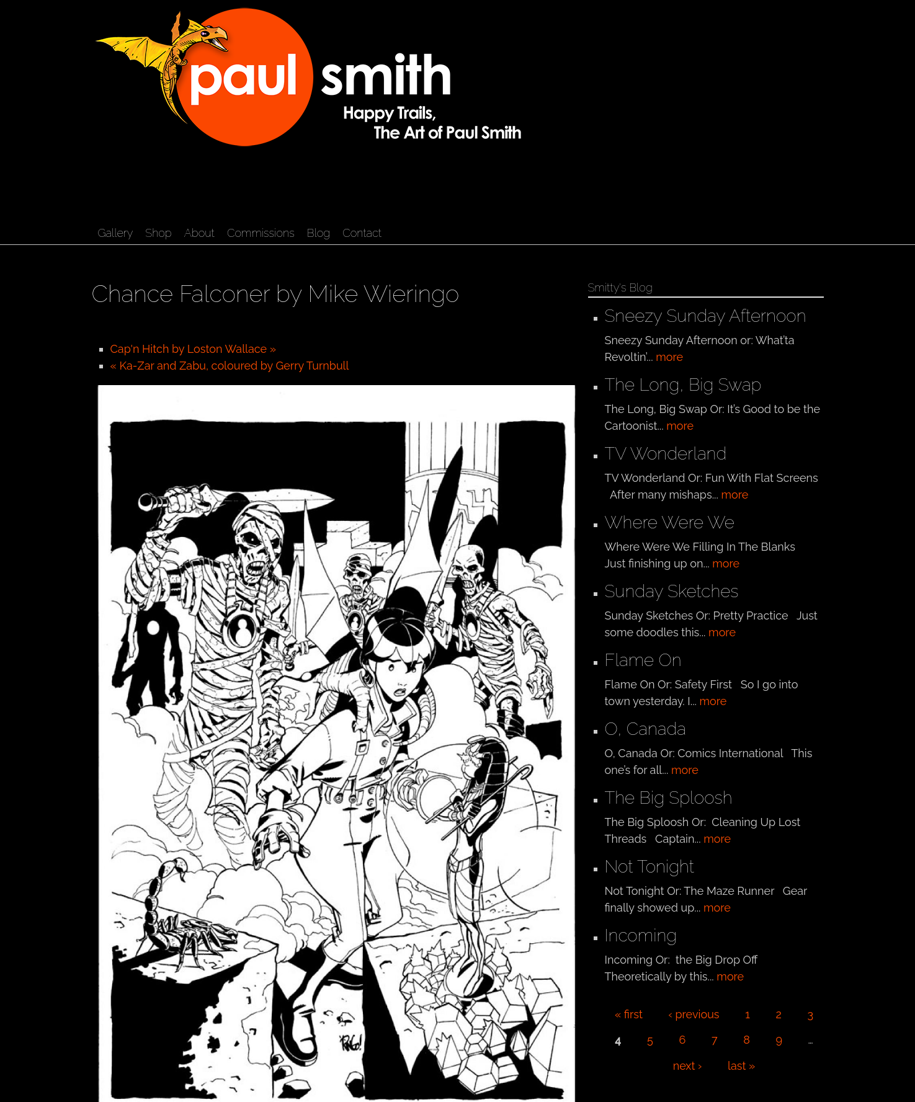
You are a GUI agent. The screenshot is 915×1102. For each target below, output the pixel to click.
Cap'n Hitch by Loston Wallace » (193, 348)
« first (629, 1014)
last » (741, 1065)
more (669, 356)
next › (687, 1065)
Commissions (261, 232)
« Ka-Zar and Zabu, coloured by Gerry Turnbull (229, 365)
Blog (318, 232)
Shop (158, 232)
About (199, 232)
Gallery (115, 232)
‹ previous (694, 1014)
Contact (362, 232)
